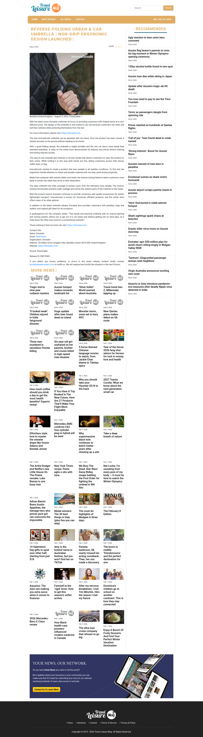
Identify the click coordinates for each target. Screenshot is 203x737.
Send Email (41, 236)
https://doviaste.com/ (48, 246)
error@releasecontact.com (42, 264)
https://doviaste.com (71, 133)
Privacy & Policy (128, 723)
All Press (65, 19)
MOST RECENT (49, 19)
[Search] (148, 7)
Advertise (81, 723)
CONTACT (80, 19)
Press (70, 723)
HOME (35, 19)
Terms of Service (109, 723)
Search (168, 8)
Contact (93, 723)
